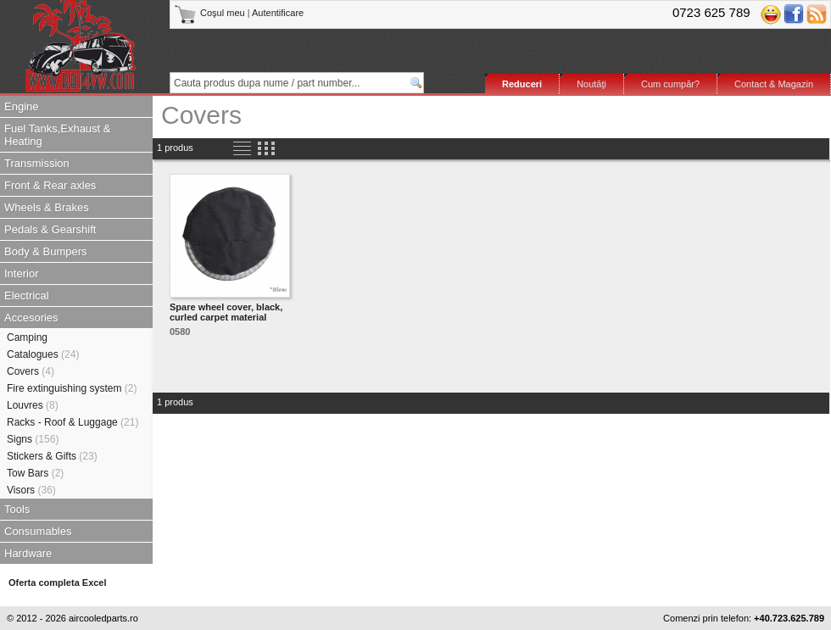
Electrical (26, 295)
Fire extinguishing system (72, 388)
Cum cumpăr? (670, 84)
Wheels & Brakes (46, 207)
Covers (30, 371)
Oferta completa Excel (57, 582)
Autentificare (278, 13)
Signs (33, 439)
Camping (27, 337)
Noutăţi (591, 84)
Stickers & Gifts (52, 456)
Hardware (28, 553)
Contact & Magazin (773, 84)
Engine (21, 106)
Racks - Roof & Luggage (72, 422)
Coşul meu (211, 13)
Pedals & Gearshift (50, 229)
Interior (21, 273)
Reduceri (522, 84)
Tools (17, 509)
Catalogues (43, 354)
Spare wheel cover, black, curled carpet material (226, 312)
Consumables (38, 531)
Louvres (33, 405)
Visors (31, 490)
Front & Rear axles (50, 185)
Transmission (37, 163)
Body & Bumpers (45, 251)
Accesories (31, 317)
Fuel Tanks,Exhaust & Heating (57, 135)
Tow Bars (35, 473)
